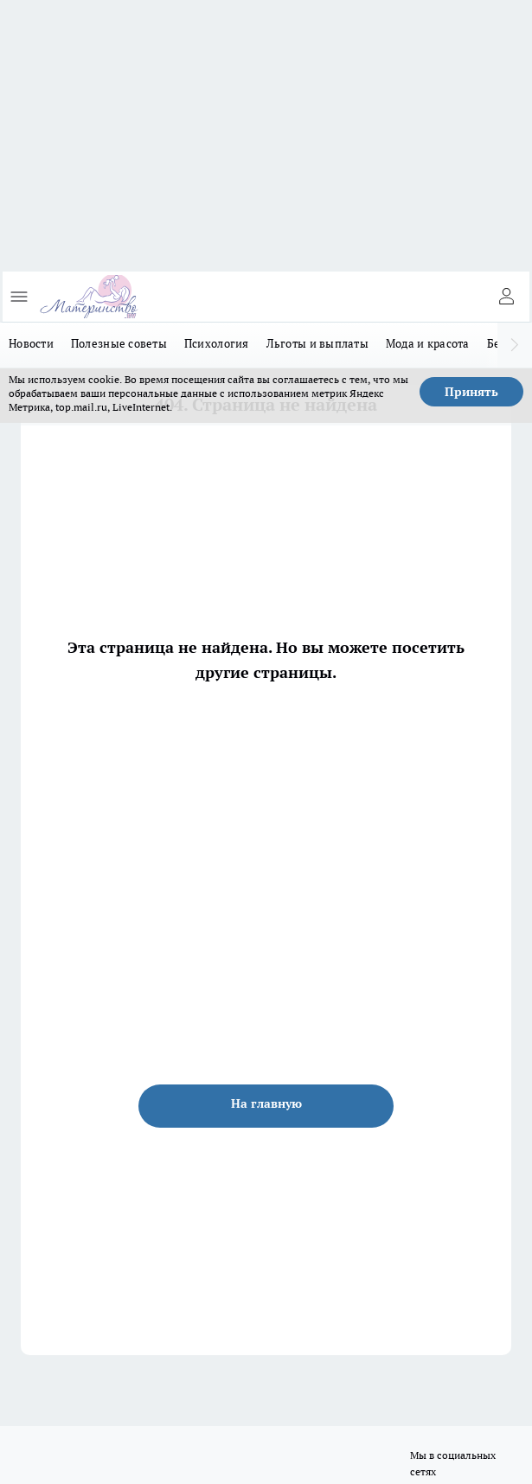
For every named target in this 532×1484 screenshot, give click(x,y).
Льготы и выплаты (317, 343)
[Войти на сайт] (506, 296)
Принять (471, 392)
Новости (31, 343)
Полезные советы (119, 343)
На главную (266, 1103)
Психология (216, 343)
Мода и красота (428, 343)
